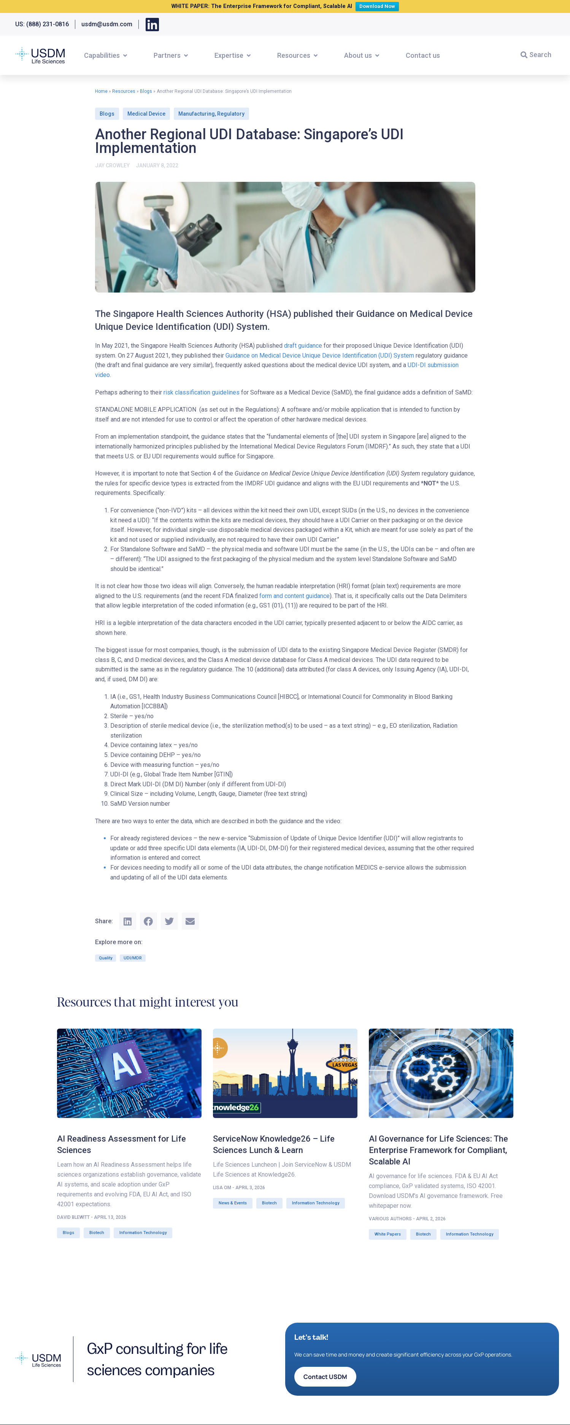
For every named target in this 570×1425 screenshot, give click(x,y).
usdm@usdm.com (106, 24)
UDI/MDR (133, 958)
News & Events (233, 1203)
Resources (123, 91)
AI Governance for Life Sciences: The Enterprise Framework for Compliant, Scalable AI (438, 1150)
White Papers (388, 1234)
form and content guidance (294, 596)
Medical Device (146, 114)
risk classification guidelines (202, 392)
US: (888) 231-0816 (42, 24)
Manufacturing (196, 114)
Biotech (96, 1232)
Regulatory (231, 114)
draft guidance (303, 345)
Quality (105, 958)
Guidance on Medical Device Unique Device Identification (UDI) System (319, 355)
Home (101, 91)
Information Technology (143, 1232)
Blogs (146, 91)
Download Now (379, 5)
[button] (106, 56)
